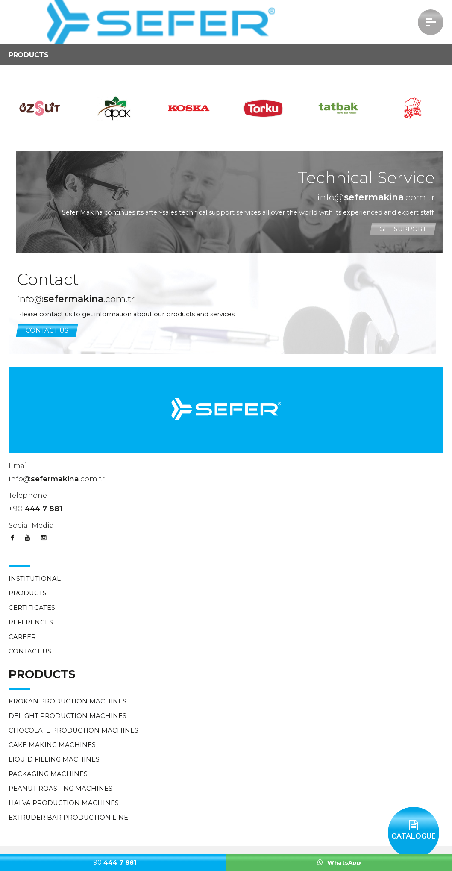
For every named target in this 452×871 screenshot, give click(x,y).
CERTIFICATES (32, 608)
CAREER (22, 637)
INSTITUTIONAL (35, 579)
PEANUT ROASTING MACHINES (60, 788)
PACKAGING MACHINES (48, 774)
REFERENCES (31, 622)
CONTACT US (47, 330)
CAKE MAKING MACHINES (52, 745)
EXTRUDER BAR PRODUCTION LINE (68, 817)
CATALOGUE (413, 823)
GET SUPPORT (402, 229)
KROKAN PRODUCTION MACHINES (67, 701)
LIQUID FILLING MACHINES (54, 759)
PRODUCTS (28, 593)
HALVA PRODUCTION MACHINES (64, 803)
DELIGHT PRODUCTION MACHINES (67, 716)
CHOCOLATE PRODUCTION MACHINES (73, 730)
